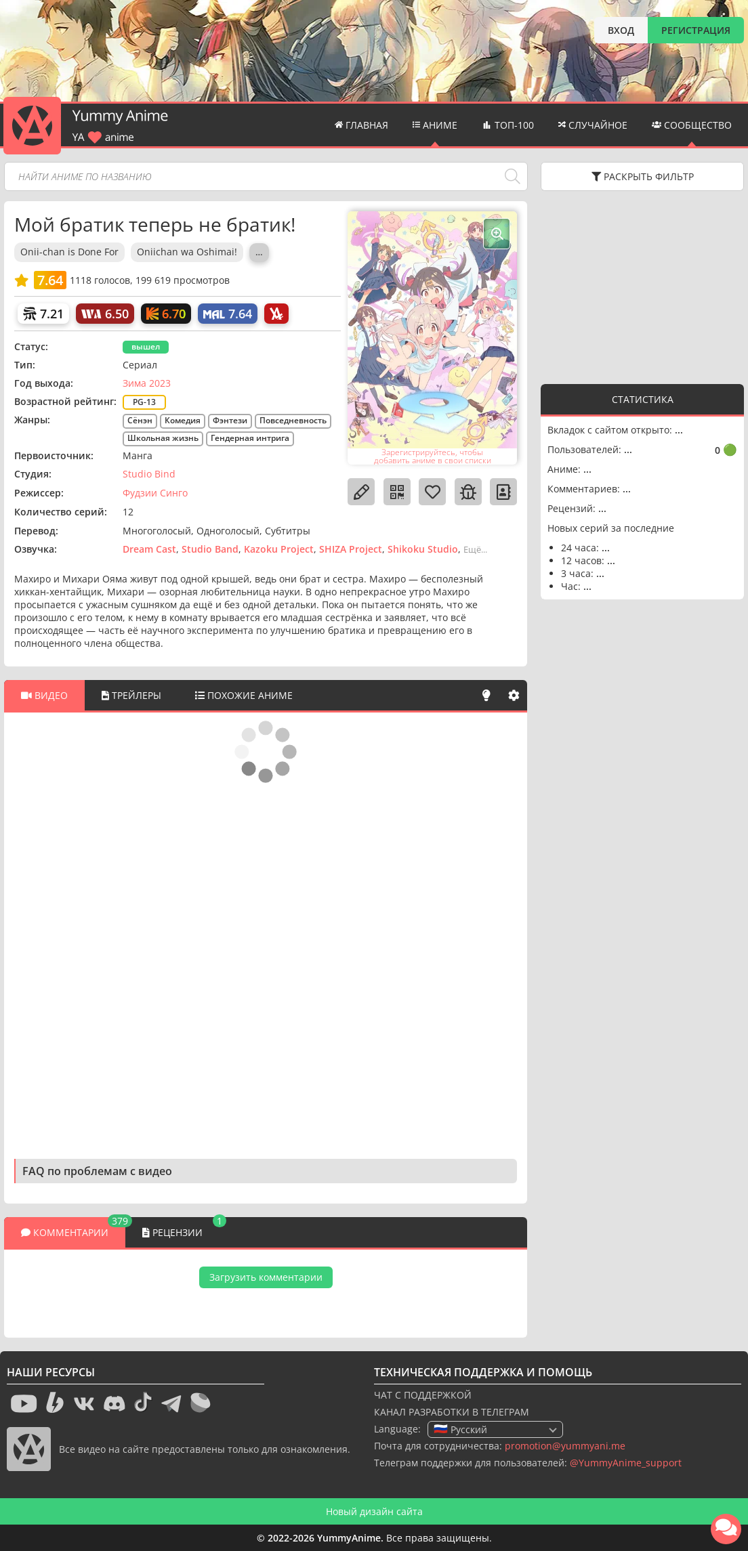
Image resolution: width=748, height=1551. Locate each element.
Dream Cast (149, 549)
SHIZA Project (350, 549)
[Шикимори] (43, 313)
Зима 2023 (147, 383)
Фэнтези (230, 420)
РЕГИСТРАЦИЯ (695, 30)
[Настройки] (513, 695)
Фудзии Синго (155, 492)
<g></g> (642, 285)
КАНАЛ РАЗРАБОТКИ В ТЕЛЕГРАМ (451, 1411)
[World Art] (105, 313)
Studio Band (210, 549)
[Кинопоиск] (166, 313)
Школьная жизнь (163, 438)
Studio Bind (149, 473)
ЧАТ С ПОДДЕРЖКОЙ (423, 1394)
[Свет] (486, 695)
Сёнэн (139, 420)
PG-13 (144, 402)
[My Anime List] (227, 313)
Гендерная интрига (250, 438)
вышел (145, 346)
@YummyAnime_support (626, 1462)
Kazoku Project (279, 549)
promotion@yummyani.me (565, 1445)
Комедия (183, 420)
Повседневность (293, 420)
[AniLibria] (276, 313)
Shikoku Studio (423, 549)
